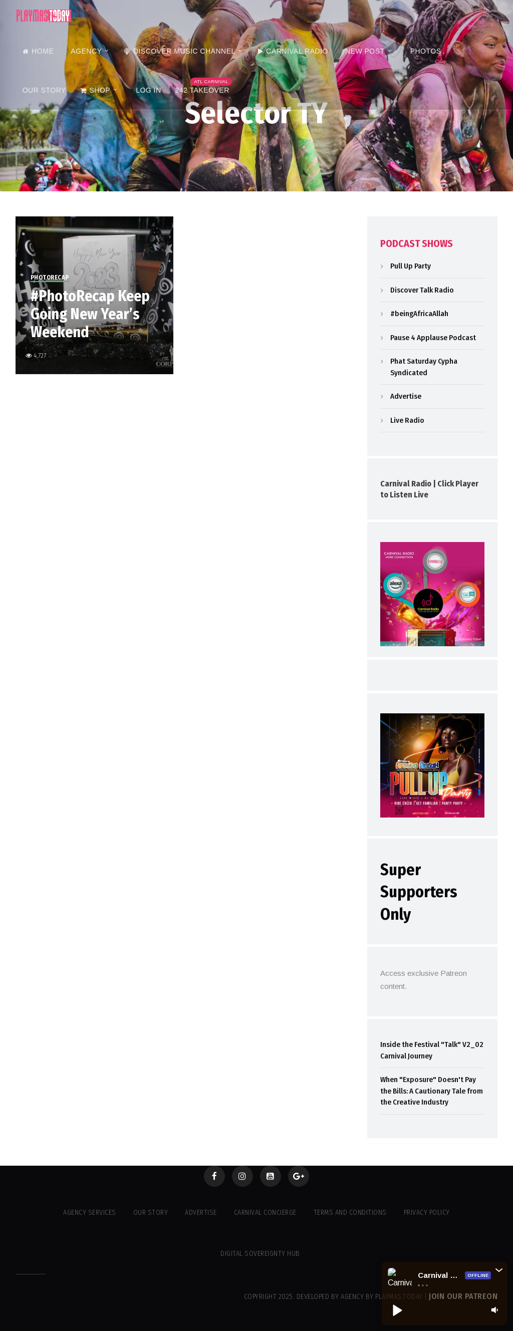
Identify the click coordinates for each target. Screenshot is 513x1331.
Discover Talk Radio (422, 290)
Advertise (405, 396)
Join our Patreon (463, 1296)
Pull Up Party (410, 266)
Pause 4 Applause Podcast (433, 337)
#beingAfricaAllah (419, 313)
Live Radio (407, 420)
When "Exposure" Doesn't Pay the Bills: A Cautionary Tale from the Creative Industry (431, 1091)
